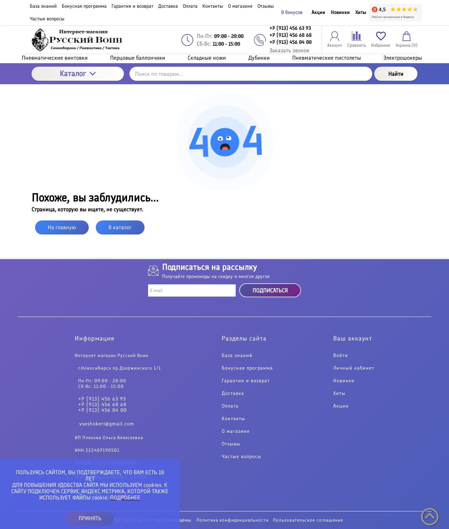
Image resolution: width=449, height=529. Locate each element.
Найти (395, 74)
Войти (340, 355)
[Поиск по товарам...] (250, 74)
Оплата (230, 406)
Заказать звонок (289, 50)
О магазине (236, 431)
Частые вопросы (241, 456)
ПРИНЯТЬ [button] (90, 518)
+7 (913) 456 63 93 (102, 399)
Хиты (360, 12)
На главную (62, 227)
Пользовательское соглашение (308, 520)
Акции (318, 12)
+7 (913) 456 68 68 (102, 405)
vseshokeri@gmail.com (106, 424)
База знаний (237, 355)
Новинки (340, 12)
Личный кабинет (353, 368)
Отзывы (231, 444)
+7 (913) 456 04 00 (102, 410)
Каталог (78, 73)
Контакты (233, 419)
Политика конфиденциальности (232, 520)
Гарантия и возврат (246, 381)
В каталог (120, 227)
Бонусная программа (247, 368)
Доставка (233, 393)
